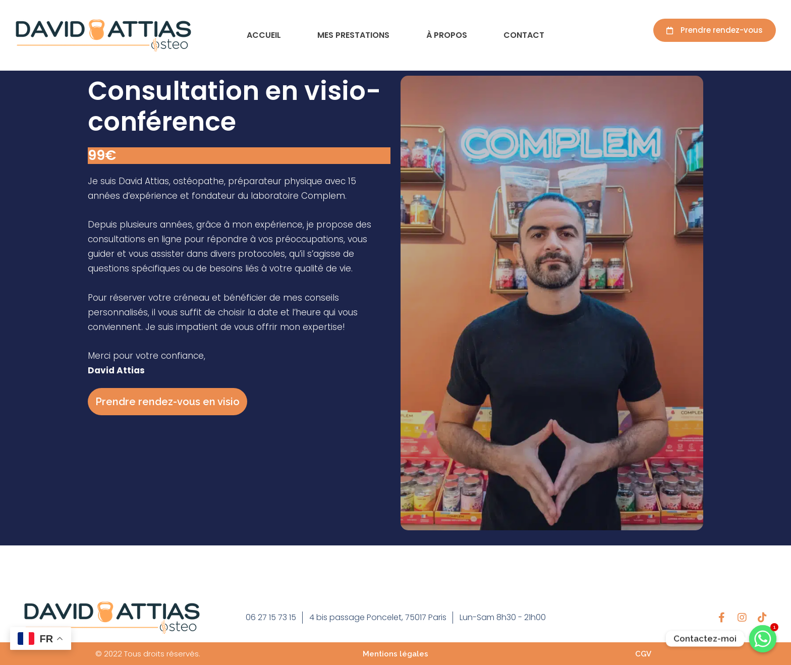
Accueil (264, 35)
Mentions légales (395, 653)
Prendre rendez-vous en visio (167, 402)
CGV (643, 653)
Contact (523, 35)
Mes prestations (353, 35)
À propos (446, 35)
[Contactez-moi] (762, 638)
